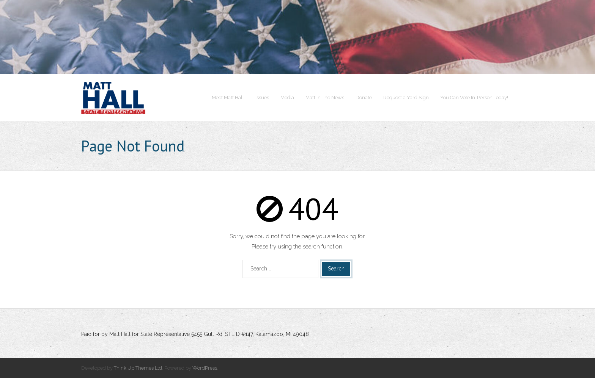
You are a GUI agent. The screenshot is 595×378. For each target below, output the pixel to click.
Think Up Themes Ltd (138, 368)
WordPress (204, 368)
